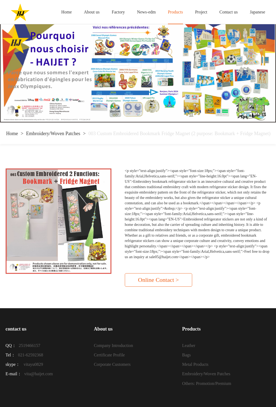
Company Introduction (113, 345)
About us (91, 12)
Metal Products (195, 364)
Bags (186, 355)
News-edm (146, 12)
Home (66, 12)
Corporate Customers (112, 364)
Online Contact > (158, 279)
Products (175, 12)
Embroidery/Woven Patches (53, 133)
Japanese (257, 12)
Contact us (228, 12)
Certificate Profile (109, 355)
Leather (188, 345)
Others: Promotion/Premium (206, 383)
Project (201, 12)
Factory (118, 12)
